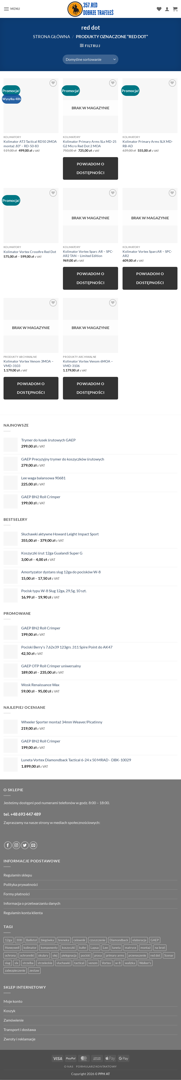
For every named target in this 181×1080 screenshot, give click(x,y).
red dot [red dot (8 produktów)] (155, 955)
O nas (68, 1066)
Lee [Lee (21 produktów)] (105, 948)
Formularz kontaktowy (96, 1066)
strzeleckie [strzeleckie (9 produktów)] (45, 963)
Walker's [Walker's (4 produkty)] (145, 963)
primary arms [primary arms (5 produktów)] (115, 955)
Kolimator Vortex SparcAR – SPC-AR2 (147, 253)
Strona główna (51, 36)
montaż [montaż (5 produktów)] (145, 948)
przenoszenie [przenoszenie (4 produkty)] (137, 955)
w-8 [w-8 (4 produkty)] (118, 963)
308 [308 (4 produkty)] (19, 940)
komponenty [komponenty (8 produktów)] (49, 948)
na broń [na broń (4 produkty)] (160, 948)
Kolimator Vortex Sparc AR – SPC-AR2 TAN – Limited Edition (88, 253)
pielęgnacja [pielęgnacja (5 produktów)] (69, 955)
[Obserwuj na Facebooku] (8, 845)
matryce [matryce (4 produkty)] (130, 948)
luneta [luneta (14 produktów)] (116, 948)
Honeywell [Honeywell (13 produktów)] (12, 948)
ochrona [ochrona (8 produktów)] (10, 955)
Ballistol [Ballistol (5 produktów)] (31, 940)
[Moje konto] (167, 9)
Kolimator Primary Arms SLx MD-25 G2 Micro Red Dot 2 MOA (89, 143)
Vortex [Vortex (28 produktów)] (106, 963)
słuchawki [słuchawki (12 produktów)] (63, 963)
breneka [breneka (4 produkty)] (63, 940)
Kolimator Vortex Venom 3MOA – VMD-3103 (28, 363)
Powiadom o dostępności (90, 168)
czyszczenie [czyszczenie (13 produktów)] (97, 940)
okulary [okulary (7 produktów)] (43, 955)
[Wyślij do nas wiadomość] (33, 845)
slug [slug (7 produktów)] (7, 963)
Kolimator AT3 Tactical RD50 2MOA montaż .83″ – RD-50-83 (30, 143)
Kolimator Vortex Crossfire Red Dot (30, 252)
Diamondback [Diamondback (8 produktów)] (119, 940)
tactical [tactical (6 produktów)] (79, 963)
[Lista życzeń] (159, 9)
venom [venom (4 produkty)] (93, 963)
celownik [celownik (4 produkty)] (79, 940)
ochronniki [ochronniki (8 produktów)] (27, 955)
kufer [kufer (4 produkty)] (82, 948)
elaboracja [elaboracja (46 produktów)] (139, 940)
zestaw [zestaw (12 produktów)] (34, 970)
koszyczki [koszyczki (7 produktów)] (68, 948)
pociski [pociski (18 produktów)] (85, 955)
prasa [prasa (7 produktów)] (98, 955)
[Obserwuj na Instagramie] (16, 845)
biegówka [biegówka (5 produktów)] (47, 940)
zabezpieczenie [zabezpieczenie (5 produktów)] (15, 970)
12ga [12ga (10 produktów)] (8, 940)
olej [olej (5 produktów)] (55, 955)
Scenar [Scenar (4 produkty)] (168, 955)
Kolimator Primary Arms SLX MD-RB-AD (148, 143)
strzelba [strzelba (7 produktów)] (28, 963)
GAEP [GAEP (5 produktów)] (155, 940)
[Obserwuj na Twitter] (25, 845)
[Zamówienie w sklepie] (90, 59)
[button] (12, 9)
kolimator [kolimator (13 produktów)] (30, 948)
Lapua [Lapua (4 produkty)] (94, 948)
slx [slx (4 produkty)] (16, 963)
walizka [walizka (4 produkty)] (130, 963)
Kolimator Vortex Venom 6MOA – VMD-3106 (88, 363)
